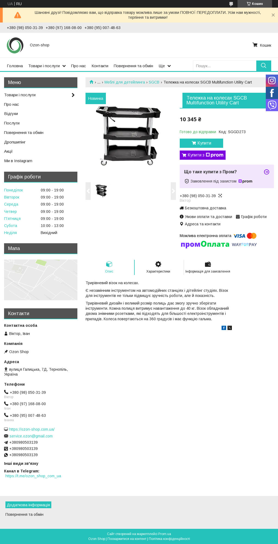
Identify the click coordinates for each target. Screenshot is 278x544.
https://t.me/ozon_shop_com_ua (33, 476)
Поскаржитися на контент (127, 539)
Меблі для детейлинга (125, 82)
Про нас (78, 65)
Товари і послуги (44, 65)
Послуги (12, 123)
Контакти (99, 65)
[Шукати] (263, 65)
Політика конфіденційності (169, 539)
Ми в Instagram (18, 160)
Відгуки (11, 113)
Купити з (205, 155)
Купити (204, 143)
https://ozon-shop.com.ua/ (32, 429)
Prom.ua (164, 534)
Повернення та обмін (133, 65)
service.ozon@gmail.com (31, 436)
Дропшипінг (15, 142)
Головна (15, 65)
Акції (8, 151)
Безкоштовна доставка (205, 208)
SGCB (154, 82)
